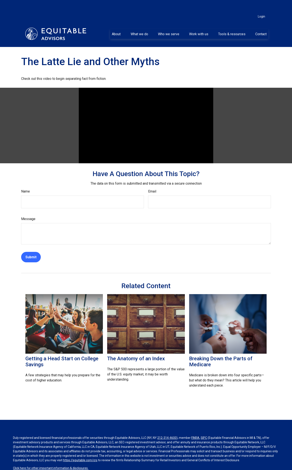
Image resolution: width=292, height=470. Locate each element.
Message (28, 207)
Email (152, 179)
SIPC (204, 425)
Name (25, 179)
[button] (116, 21)
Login (261, 4)
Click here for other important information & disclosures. (50, 456)
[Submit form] (31, 245)
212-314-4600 (167, 425)
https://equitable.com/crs (80, 448)
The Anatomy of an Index (136, 346)
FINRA (195, 425)
